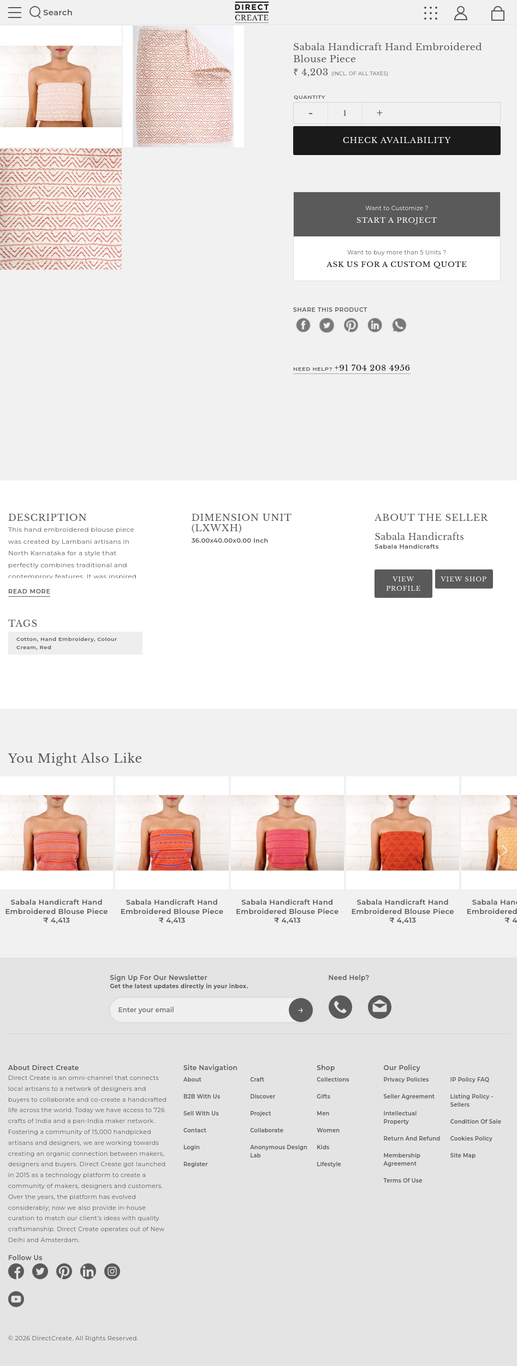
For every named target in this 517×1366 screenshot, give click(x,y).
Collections (333, 1079)
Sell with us (201, 1113)
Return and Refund (412, 1138)
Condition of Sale (475, 1121)
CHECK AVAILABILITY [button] (397, 140)
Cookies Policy (471, 1138)
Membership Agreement (402, 1159)
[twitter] (327, 325)
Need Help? (352, 368)
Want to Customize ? (397, 215)
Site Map (463, 1155)
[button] (504, 851)
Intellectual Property (400, 1117)
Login (191, 1147)
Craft (257, 1079)
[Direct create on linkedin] (90, 1271)
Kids (323, 1147)
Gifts (323, 1096)
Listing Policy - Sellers (472, 1100)
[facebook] (303, 325)
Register (195, 1164)
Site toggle (14, 12)
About (192, 1079)
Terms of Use (403, 1180)
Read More (29, 591)
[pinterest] (351, 325)
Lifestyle (329, 1164)
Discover (262, 1096)
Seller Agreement (409, 1096)
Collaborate (266, 1130)
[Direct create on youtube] (18, 1299)
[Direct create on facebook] (18, 1271)
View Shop (463, 579)
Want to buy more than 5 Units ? (397, 259)
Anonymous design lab (278, 1151)
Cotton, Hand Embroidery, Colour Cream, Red (66, 643)
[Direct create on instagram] (114, 1271)
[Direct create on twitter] (42, 1271)
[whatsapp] (399, 325)
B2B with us (201, 1096)
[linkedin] (375, 325)
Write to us (381, 1006)
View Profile (403, 583)
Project (260, 1113)
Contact (194, 1130)
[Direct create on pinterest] (66, 1271)
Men (323, 1113)
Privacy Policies (406, 1079)
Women (328, 1130)
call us (342, 1006)
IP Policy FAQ (470, 1079)
